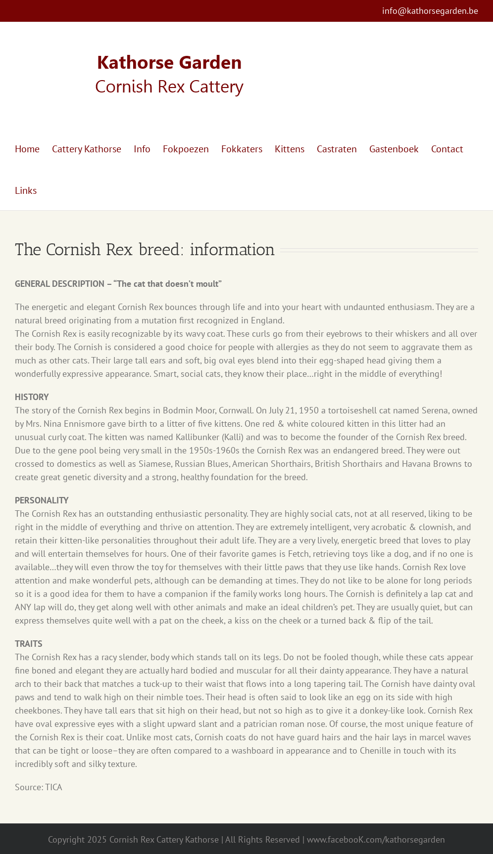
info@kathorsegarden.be (430, 10)
